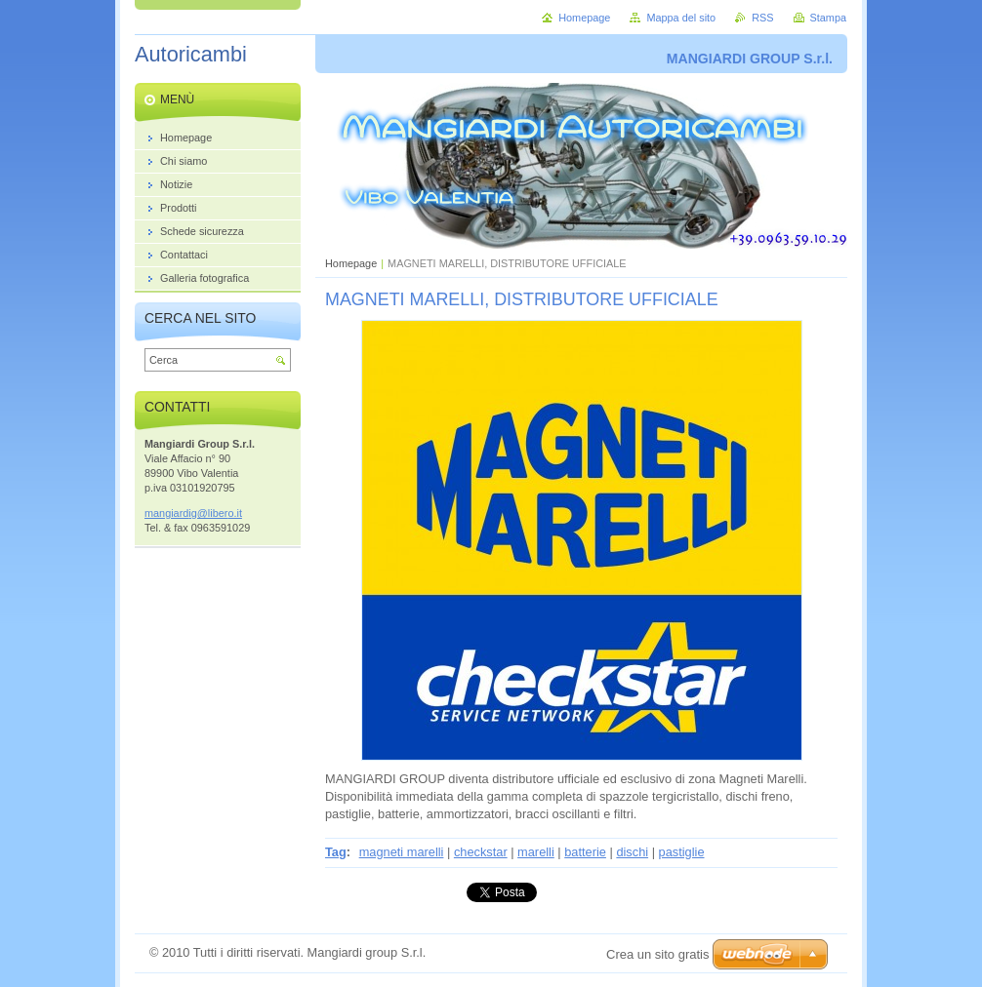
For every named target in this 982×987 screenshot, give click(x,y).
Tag (336, 852)
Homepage (351, 263)
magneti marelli (401, 852)
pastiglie (682, 852)
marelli (535, 852)
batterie (585, 852)
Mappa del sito (681, 17)
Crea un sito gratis (658, 954)
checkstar (481, 852)
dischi (632, 852)
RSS (762, 17)
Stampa (828, 17)
